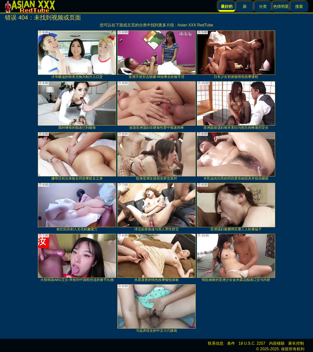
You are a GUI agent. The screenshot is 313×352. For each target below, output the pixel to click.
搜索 (299, 6)
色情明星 (281, 6)
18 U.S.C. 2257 (252, 343)
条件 (231, 343)
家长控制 (296, 343)
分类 (263, 6)
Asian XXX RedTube (195, 25)
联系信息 (216, 343)
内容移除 (277, 343)
